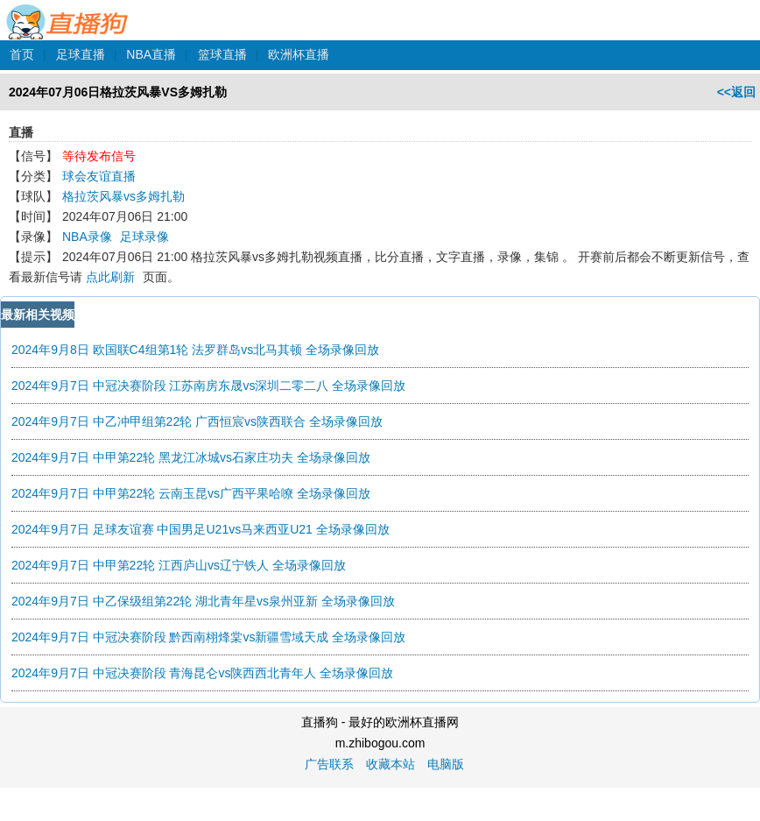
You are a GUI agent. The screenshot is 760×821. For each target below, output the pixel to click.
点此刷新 (110, 277)
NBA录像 (87, 237)
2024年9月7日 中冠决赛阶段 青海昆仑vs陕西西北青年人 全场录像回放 (202, 673)
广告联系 (329, 764)
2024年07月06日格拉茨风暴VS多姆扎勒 (118, 92)
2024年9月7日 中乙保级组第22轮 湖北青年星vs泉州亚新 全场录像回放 (203, 601)
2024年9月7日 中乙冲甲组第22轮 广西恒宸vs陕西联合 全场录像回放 (197, 421)
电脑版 (445, 764)
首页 (22, 54)
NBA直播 (151, 54)
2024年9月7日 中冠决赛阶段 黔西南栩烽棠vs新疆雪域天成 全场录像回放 (208, 637)
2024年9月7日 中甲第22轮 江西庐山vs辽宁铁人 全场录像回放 (178, 565)
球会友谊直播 (99, 176)
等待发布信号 (99, 156)
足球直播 (80, 54)
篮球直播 (222, 54)
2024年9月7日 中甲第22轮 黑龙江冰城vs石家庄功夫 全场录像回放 (190, 457)
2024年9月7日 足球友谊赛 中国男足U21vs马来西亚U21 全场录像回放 (200, 529)
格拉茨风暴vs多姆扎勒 (123, 196)
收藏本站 (390, 764)
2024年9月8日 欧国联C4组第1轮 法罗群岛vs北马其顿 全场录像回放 (195, 350)
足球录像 (144, 237)
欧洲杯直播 (298, 54)
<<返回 (736, 92)
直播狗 (67, 12)
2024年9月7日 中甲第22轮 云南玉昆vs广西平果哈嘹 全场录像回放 (190, 493)
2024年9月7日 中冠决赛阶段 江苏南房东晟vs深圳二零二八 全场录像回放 (208, 386)
